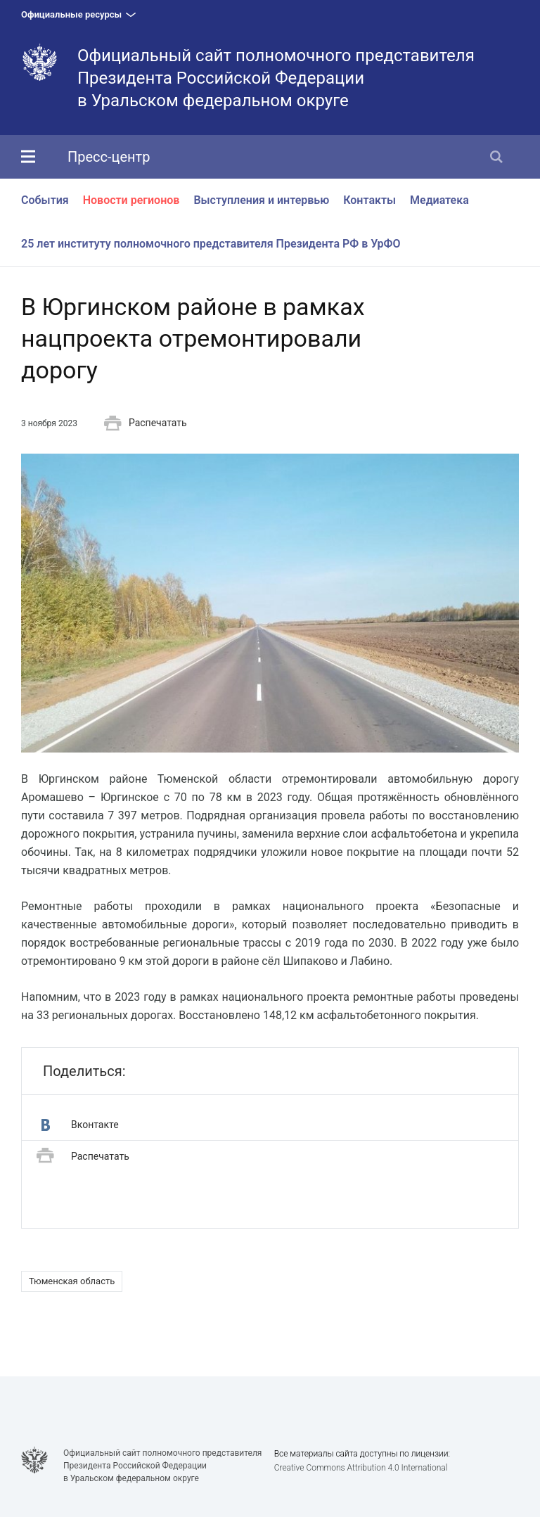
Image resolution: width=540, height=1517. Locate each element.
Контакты (369, 200)
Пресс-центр (109, 156)
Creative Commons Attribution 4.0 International (361, 1468)
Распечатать (145, 423)
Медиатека (439, 200)
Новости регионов (131, 200)
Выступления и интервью (261, 200)
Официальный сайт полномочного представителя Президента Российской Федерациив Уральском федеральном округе (276, 78)
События (45, 200)
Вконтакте (80, 1125)
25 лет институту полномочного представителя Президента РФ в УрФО (211, 243)
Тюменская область (72, 1281)
